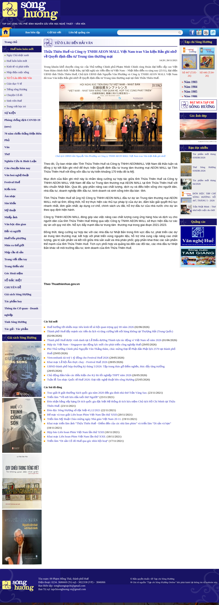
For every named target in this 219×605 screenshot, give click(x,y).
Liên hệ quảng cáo (79, 32)
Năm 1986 (190, 96)
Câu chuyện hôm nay (17, 168)
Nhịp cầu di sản (13, 252)
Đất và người (12, 231)
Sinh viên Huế (14, 100)
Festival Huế (12, 182)
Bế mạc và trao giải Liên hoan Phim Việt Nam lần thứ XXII (82, 414)
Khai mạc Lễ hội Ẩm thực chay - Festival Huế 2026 (77, 362)
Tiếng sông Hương (17, 89)
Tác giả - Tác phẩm (16, 329)
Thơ (7, 154)
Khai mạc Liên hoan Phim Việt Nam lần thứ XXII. (76, 436)
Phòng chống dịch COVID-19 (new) (22, 123)
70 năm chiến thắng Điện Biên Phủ (22, 137)
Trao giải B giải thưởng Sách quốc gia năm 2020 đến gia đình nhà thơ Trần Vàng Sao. (97, 392)
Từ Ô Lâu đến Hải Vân (19, 78)
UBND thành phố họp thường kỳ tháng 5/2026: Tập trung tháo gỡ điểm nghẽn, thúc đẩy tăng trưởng (105, 366)
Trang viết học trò (16, 106)
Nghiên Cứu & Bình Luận (20, 161)
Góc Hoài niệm (13, 273)
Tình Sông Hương (15, 322)
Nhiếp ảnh (10, 217)
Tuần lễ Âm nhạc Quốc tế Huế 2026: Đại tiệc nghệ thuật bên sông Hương (90, 379)
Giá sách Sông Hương (17, 294)
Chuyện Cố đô (14, 95)
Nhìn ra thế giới (14, 245)
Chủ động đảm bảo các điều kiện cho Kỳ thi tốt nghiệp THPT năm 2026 (89, 375)
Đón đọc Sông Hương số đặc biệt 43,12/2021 (73, 410)
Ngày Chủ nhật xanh (18, 55)
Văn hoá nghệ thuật (16, 175)
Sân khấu (10, 203)
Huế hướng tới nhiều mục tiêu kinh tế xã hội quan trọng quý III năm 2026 (90, 327)
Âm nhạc (10, 196)
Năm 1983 (190, 82)
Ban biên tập (32, 32)
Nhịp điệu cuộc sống (18, 72)
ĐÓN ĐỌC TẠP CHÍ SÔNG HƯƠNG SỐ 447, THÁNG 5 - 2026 (204, 197)
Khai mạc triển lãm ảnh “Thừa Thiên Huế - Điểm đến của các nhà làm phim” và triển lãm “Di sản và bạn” (109, 423)
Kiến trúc (10, 189)
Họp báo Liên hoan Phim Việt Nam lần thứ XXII (75, 432)
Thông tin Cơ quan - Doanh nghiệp (21, 312)
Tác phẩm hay (13, 301)
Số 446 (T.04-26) (207, 74)
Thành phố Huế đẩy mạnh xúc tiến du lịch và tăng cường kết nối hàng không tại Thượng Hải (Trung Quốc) (110, 331)
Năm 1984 (190, 86)
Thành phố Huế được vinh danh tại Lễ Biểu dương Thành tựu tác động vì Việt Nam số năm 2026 (104, 340)
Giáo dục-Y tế (14, 83)
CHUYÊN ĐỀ (12, 287)
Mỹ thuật (10, 210)
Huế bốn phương (15, 238)
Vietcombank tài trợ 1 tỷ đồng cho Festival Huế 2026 (78, 357)
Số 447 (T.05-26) (189, 74)
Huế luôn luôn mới (22, 49)
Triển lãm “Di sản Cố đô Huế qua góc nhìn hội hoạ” (78, 440)
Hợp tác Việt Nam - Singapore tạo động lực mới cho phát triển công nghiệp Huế (94, 344)
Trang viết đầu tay (15, 259)
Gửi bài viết (54, 32)
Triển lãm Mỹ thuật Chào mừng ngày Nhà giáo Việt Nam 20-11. (84, 419)
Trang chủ (10, 42)
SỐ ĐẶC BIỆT (13, 280)
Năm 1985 (190, 91)
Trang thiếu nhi (14, 266)
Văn (6, 147)
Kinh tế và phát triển (18, 66)
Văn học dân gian (15, 224)
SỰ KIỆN (10, 113)
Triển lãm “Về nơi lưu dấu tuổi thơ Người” (73, 397)
